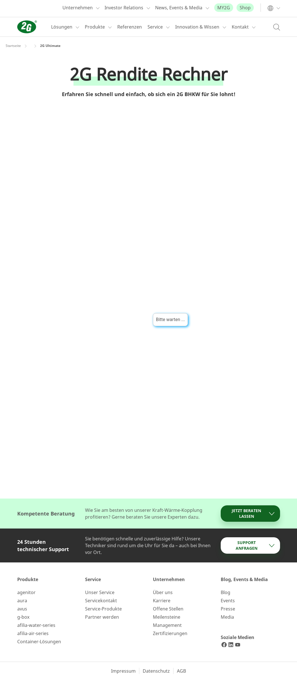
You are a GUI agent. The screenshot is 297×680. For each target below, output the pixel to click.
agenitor (26, 592)
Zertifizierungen (170, 633)
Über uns (163, 592)
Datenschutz (156, 671)
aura (22, 600)
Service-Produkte (103, 609)
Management (167, 625)
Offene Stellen (168, 609)
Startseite (13, 45)
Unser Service (99, 592)
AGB (181, 671)
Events (228, 600)
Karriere (161, 600)
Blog (225, 592)
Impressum (123, 671)
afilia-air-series (33, 633)
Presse (228, 609)
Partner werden (102, 617)
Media (227, 617)
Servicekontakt (101, 600)
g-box (23, 617)
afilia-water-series (36, 625)
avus (22, 609)
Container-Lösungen (39, 641)
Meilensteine (166, 617)
